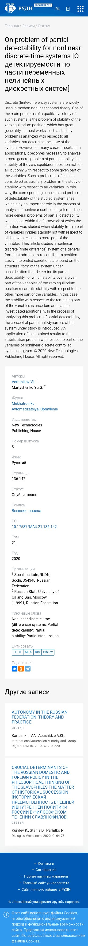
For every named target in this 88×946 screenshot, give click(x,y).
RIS (37, 652)
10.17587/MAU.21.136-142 (34, 527)
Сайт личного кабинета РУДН (46, 889)
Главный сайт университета (46, 883)
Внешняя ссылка (26, 511)
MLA (28, 652)
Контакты (46, 863)
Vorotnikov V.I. (23, 382)
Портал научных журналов (46, 876)
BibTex (48, 652)
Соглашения (46, 870)
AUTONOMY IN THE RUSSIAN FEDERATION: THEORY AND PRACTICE (40, 717)
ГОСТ (17, 652)
